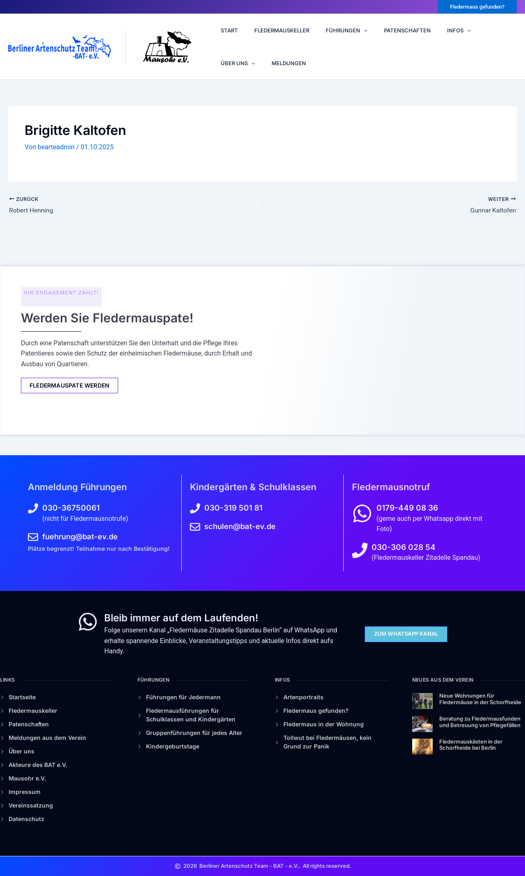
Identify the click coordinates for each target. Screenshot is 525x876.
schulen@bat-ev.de (241, 526)
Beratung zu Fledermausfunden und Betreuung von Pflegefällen (479, 721)
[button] (477, 7)
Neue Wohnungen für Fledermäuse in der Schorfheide (480, 698)
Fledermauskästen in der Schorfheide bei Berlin (470, 744)
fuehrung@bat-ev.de (82, 536)
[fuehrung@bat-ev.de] (33, 537)
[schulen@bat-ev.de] (195, 527)
